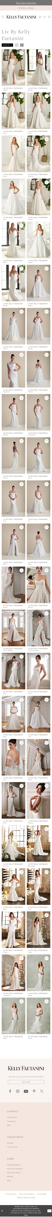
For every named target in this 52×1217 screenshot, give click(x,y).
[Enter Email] (26, 1082)
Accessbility (42, 1194)
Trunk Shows (12, 1147)
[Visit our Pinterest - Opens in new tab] (34, 1092)
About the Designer (15, 1169)
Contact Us (11, 1121)
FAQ (9, 1125)
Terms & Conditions (27, 1194)
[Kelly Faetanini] (21, 17)
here (26, 1215)
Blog (9, 1181)
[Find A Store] (26, 8)
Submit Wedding (13, 1165)
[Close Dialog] (2, 1211)
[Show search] (49, 17)
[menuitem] (2, 17)
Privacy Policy (10, 1194)
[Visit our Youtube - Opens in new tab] (26, 1092)
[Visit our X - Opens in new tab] (42, 1092)
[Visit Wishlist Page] (44, 17)
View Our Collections (26, 2)
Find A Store (12, 1118)
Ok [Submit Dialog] (49, 1211)
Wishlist (10, 1177)
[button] (2, 17)
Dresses (10, 1143)
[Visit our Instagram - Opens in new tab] (17, 1092)
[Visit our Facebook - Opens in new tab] (10, 1092)
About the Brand (13, 1173)
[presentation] (13, 67)
